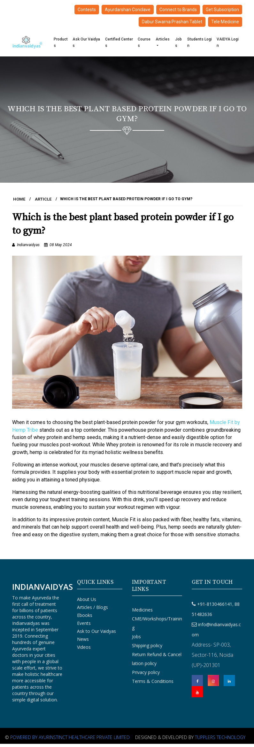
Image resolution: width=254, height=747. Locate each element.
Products (61, 42)
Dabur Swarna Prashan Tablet (172, 21)
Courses (144, 42)
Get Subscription (222, 9)
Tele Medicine (225, 21)
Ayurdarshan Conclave (127, 9)
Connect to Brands (178, 9)
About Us (86, 599)
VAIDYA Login (228, 42)
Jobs (178, 42)
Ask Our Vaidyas (86, 42)
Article (43, 199)
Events (84, 623)
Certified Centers (119, 42)
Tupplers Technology (220, 737)
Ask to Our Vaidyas (96, 631)
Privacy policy (146, 672)
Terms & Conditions (152, 681)
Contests (87, 9)
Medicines (142, 610)
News (83, 639)
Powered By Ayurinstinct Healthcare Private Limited (70, 737)
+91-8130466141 (214, 604)
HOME (19, 199)
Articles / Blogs (92, 607)
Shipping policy (147, 645)
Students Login (199, 42)
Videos (84, 647)
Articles (163, 39)
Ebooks (84, 615)
